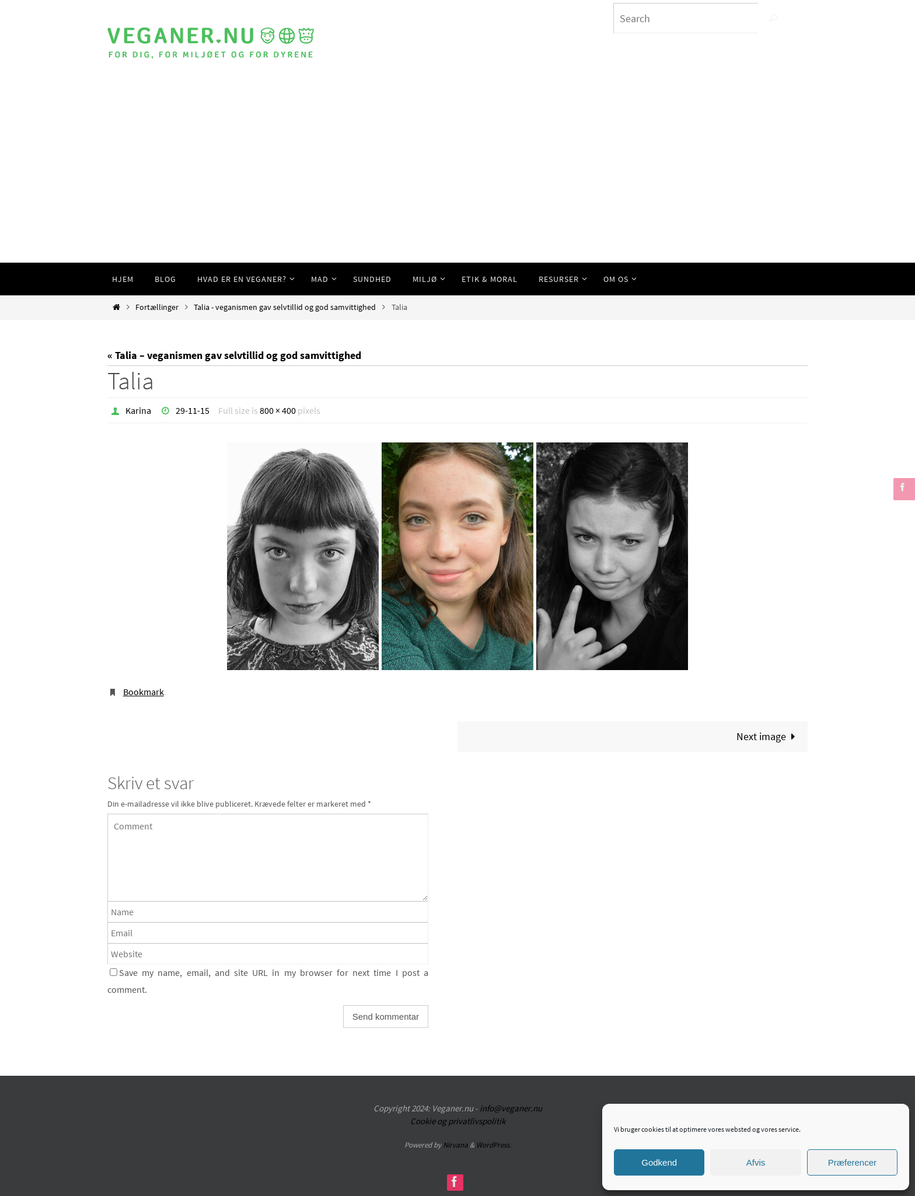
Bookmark (143, 692)
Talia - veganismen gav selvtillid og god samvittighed (285, 307)
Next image (768, 736)
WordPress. (493, 1145)
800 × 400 (278, 410)
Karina (138, 410)
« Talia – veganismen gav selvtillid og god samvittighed (234, 355)
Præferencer (852, 1162)
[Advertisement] (457, 175)
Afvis (756, 1162)
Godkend (659, 1162)
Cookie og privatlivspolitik (457, 1121)
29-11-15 (192, 410)
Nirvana (455, 1145)
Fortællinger (157, 307)
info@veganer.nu (511, 1108)
